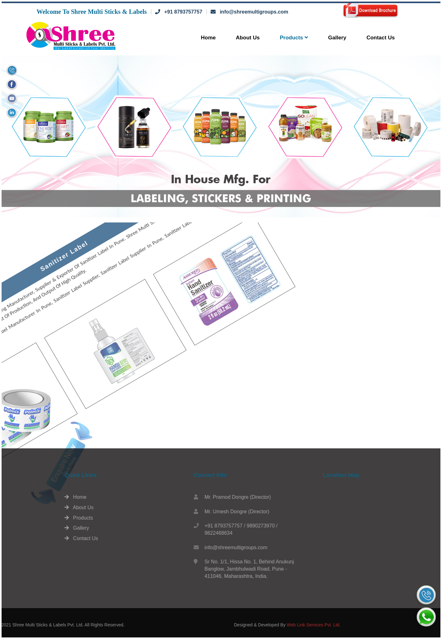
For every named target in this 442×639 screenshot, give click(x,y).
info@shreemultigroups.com (254, 11)
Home (208, 38)
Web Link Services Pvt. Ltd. (361, 624)
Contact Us (380, 38)
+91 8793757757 (183, 11)
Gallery (337, 38)
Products (294, 38)
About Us (248, 38)
